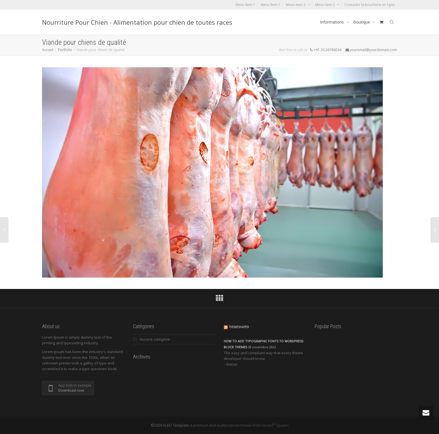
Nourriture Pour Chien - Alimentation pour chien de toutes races (137, 22)
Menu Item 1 (245, 4)
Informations (332, 22)
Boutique (362, 22)
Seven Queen (275, 425)
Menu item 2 (296, 4)
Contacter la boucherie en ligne (369, 4)
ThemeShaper (239, 327)
